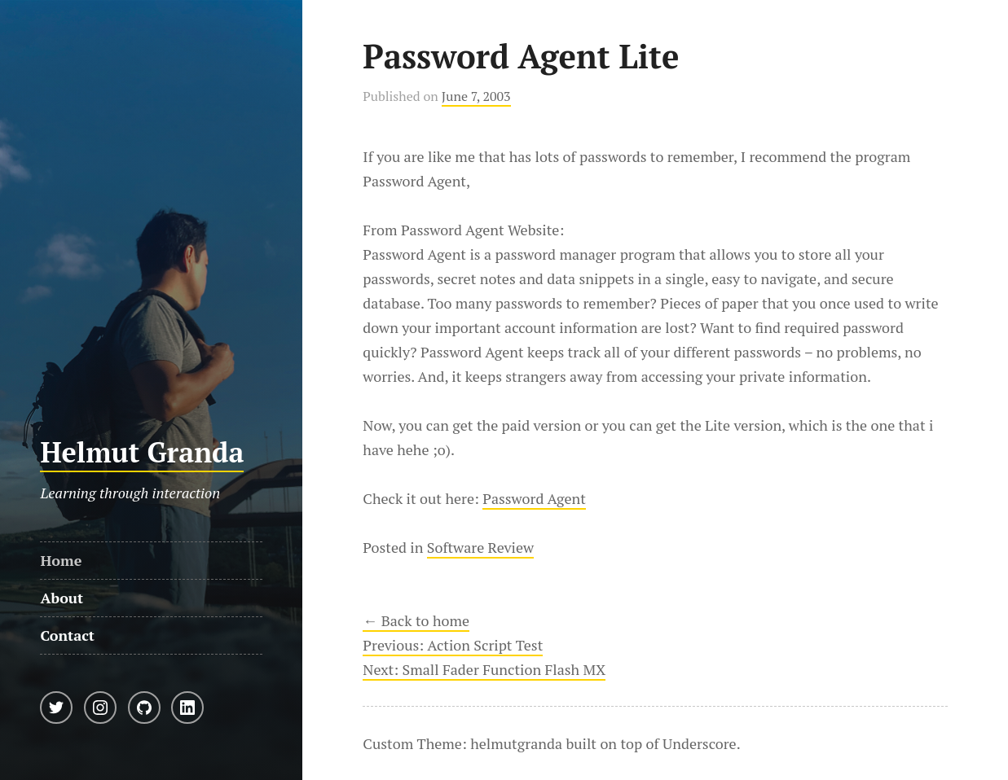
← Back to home (416, 620)
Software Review (480, 547)
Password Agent (534, 498)
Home (60, 560)
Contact (67, 635)
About (61, 597)
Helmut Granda (142, 452)
